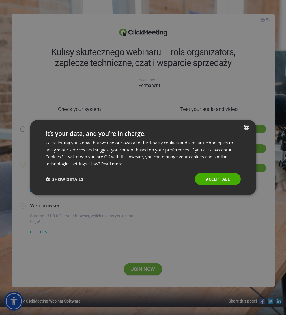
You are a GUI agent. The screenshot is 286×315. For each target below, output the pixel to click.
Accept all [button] (218, 179)
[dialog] (143, 157)
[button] (64, 179)
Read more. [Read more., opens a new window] (112, 163)
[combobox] (246, 127)
